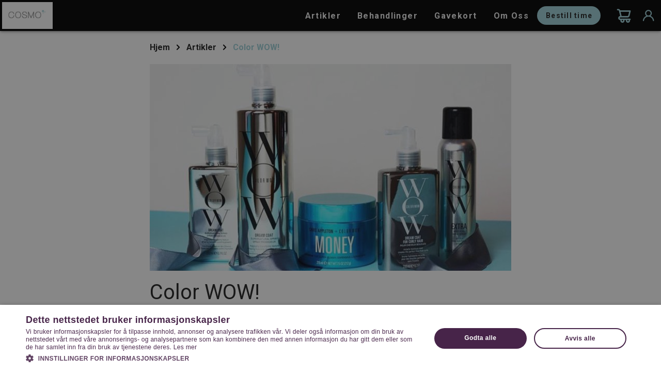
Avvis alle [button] (580, 338)
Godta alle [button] (480, 338)
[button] (222, 357)
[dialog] (330, 186)
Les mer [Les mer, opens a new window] (185, 347)
